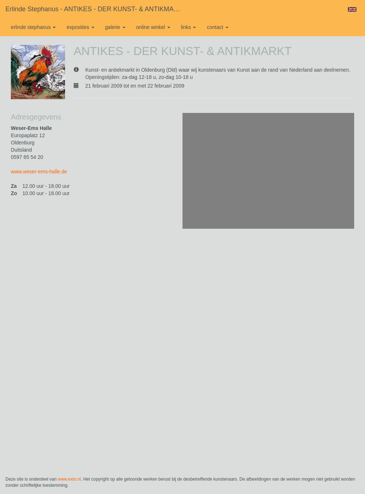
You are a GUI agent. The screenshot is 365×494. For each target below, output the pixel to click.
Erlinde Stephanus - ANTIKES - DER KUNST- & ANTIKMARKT (95, 9)
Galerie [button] (115, 27)
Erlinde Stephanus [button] (33, 27)
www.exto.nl (69, 479)
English (352, 9)
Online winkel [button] (153, 27)
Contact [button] (217, 27)
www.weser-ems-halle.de (39, 171)
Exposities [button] (80, 27)
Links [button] (188, 27)
